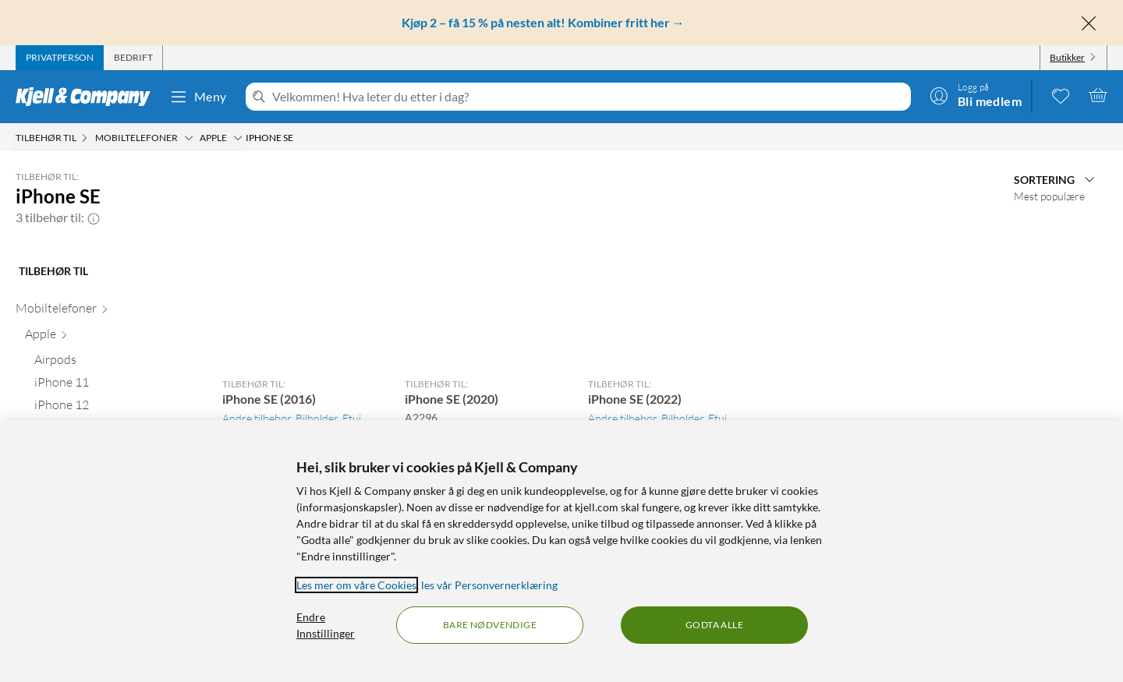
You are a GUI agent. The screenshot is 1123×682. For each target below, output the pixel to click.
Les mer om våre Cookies (356, 585)
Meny (198, 96)
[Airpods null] (114, 363)
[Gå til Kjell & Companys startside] (88, 96)
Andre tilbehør (256, 418)
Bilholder (317, 418)
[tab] (60, 57)
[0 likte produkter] (1060, 95)
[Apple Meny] (238, 138)
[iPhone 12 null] (114, 408)
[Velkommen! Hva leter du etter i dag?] (588, 96)
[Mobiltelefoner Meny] (189, 138)
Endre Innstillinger (325, 625)
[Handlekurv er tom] (1098, 95)
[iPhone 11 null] (114, 385)
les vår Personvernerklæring (489, 585)
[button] (93, 217)
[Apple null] (109, 337)
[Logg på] (976, 95)
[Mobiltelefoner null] (105, 311)
